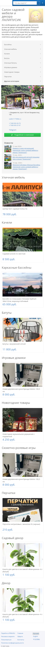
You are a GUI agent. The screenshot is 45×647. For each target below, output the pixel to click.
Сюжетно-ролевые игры (19, 448)
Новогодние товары (16, 403)
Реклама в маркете (7, 636)
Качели (7, 222)
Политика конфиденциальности (12, 643)
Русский (36, 634)
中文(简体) (36, 639)
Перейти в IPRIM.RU (8, 633)
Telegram (12, 130)
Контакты (20, 640)
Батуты (7, 313)
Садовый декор (12, 538)
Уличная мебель (13, 177)
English (35, 636)
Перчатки (8, 493)
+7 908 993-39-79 (15, 123)
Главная (20, 633)
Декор (6, 583)
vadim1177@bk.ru (15, 119)
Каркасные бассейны (16, 267)
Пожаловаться (6, 640)
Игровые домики (14, 358)
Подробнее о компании (22, 135)
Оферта (20, 636)
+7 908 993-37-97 (15, 125)
